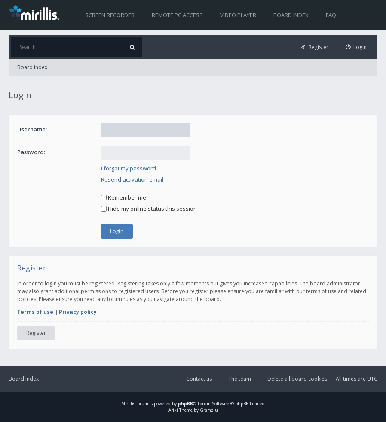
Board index (291, 15)
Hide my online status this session (149, 209)
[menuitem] (356, 47)
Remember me (123, 197)
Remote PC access (177, 15)
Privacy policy (78, 312)
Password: (31, 152)
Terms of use (35, 312)
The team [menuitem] (239, 379)
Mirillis (128, 404)
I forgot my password (128, 168)
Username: (32, 129)
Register (36, 333)
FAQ (331, 15)
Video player (238, 15)
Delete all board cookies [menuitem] (297, 379)
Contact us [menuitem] (199, 379)
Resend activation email (132, 179)
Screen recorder (110, 15)
